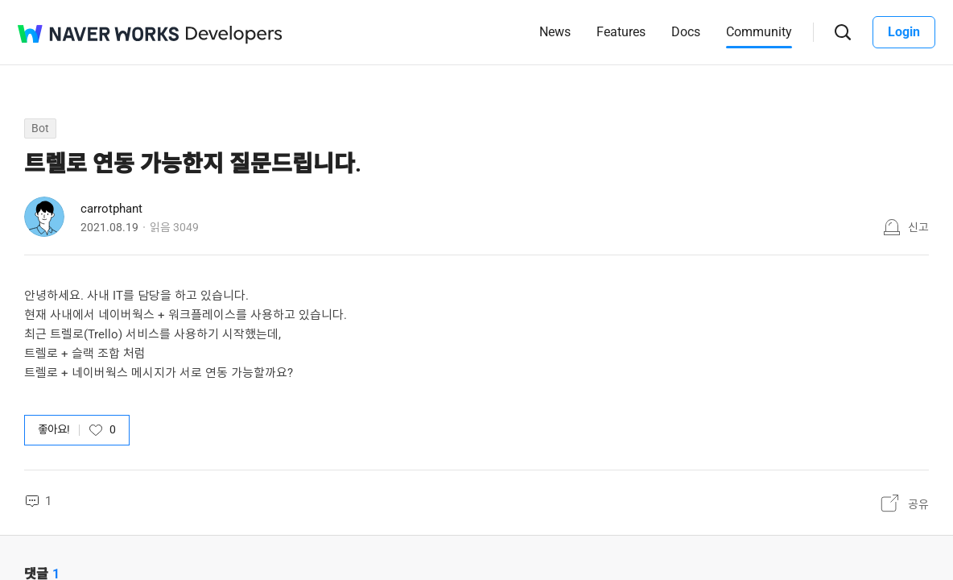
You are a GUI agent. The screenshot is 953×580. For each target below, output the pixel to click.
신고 (918, 227)
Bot (40, 128)
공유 (918, 504)
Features (621, 31)
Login (904, 31)
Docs (685, 31)
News (555, 31)
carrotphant (111, 208)
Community (759, 31)
